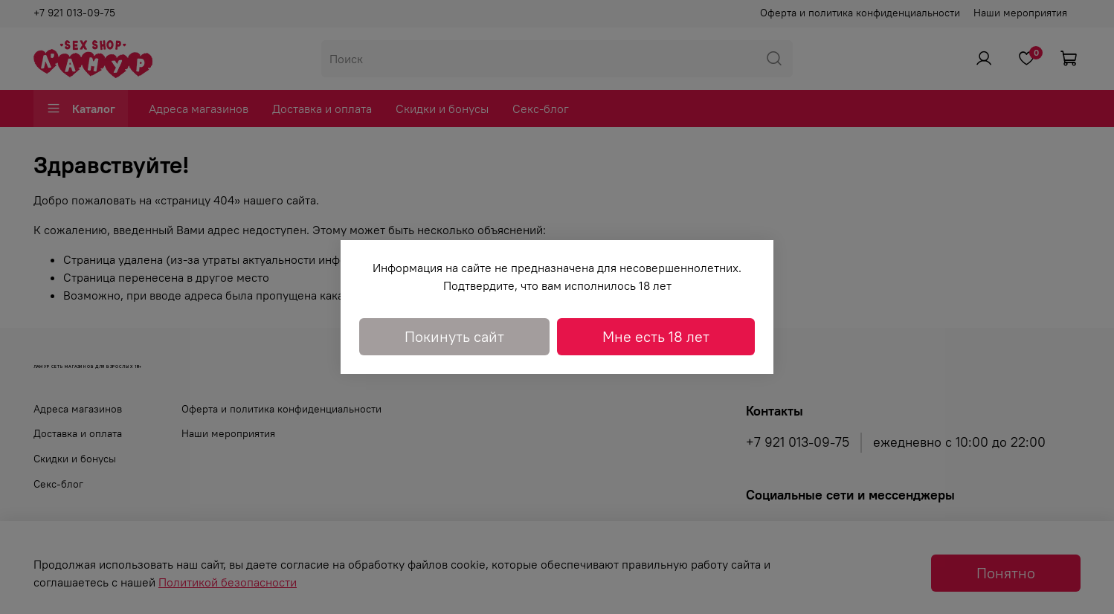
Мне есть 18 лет (655, 336)
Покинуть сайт (454, 336)
